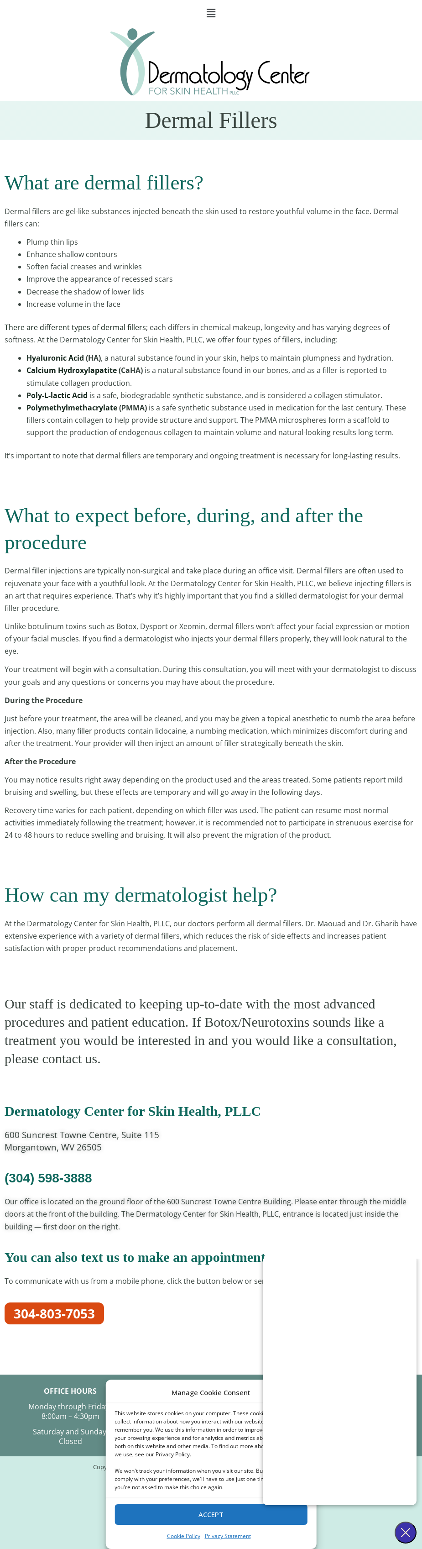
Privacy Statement (228, 1536)
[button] (211, 13)
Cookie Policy (183, 1536)
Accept (211, 1514)
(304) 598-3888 (48, 1178)
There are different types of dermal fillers (75, 327)
